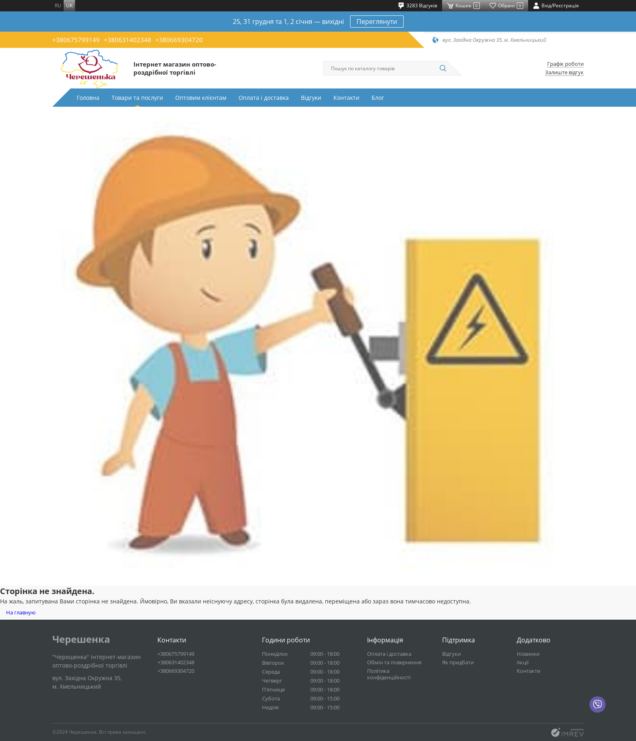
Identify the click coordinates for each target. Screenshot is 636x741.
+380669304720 (179, 40)
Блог (378, 97)
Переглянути (377, 21)
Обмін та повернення (394, 662)
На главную (21, 612)
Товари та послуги (137, 97)
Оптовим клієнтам (200, 97)
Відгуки (311, 97)
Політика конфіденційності (388, 674)
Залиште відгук (564, 72)
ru (58, 5)
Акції (523, 662)
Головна (88, 97)
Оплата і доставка (263, 97)
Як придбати (458, 662)
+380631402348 (127, 40)
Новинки (528, 654)
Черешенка (81, 639)
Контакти (346, 97)
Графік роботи (565, 63)
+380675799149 (76, 40)
